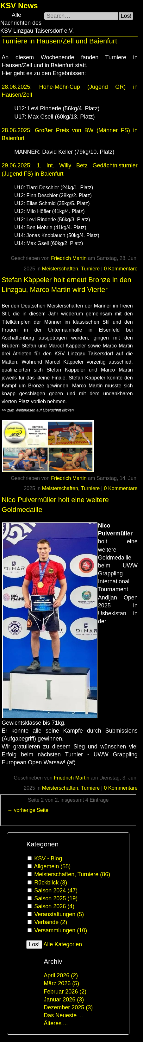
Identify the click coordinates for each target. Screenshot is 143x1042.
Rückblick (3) (50, 882)
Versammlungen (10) (60, 930)
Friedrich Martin (68, 258)
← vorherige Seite (27, 810)
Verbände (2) (50, 922)
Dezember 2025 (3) (68, 1007)
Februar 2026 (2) (65, 991)
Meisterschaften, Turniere (71, 268)
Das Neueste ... (63, 1015)
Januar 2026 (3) (64, 999)
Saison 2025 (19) (56, 898)
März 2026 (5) (61, 983)
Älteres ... (56, 1023)
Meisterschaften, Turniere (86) (72, 874)
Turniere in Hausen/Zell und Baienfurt (59, 41)
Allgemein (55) (52, 866)
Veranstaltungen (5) (59, 914)
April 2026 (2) (61, 975)
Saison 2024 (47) (56, 890)
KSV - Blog (48, 858)
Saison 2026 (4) (54, 906)
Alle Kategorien (62, 944)
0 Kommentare (121, 268)
